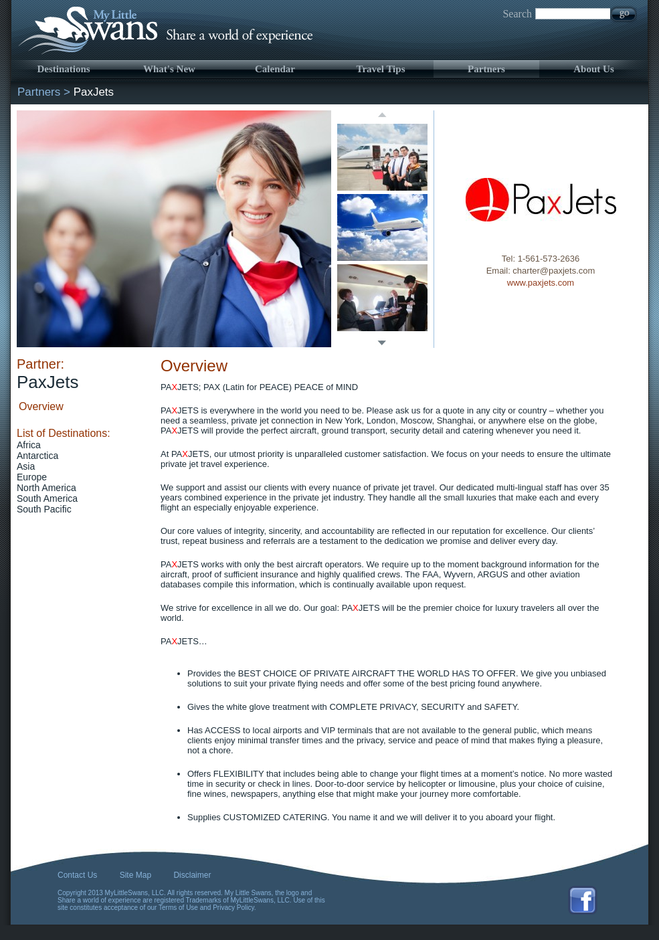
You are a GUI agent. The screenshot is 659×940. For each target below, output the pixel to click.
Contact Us (77, 875)
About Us (593, 69)
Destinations (63, 69)
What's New (169, 69)
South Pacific (44, 509)
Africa (29, 445)
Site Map (135, 875)
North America (46, 487)
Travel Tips (381, 69)
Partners (486, 69)
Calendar (275, 69)
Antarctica (37, 455)
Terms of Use (178, 907)
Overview (41, 406)
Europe (32, 477)
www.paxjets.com (540, 283)
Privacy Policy (233, 907)
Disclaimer (192, 875)
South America (47, 498)
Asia (26, 466)
